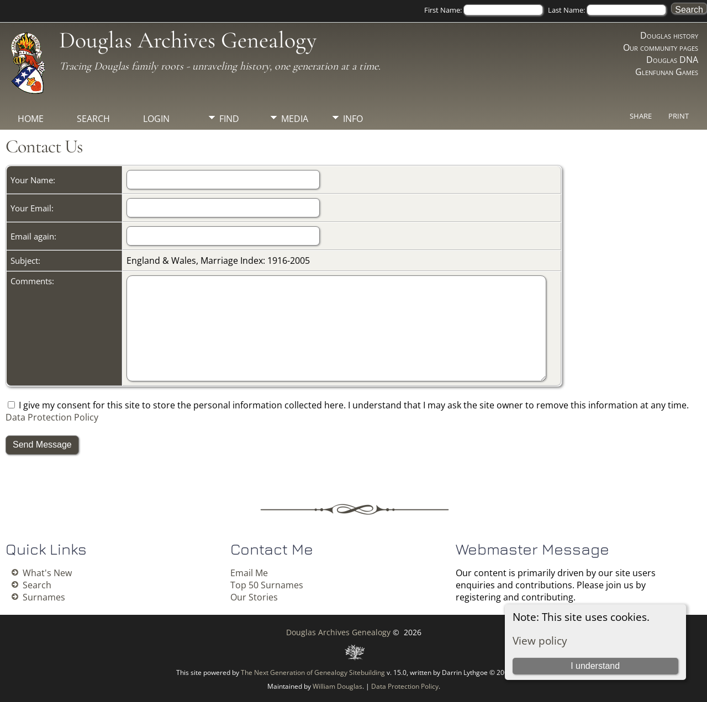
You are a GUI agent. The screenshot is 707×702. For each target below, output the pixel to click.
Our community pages (660, 47)
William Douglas (337, 686)
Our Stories (254, 597)
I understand (595, 666)
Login (156, 119)
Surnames (44, 597)
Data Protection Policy (52, 417)
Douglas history (669, 35)
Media (294, 119)
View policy (540, 640)
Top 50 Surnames (266, 585)
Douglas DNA (672, 60)
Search (93, 119)
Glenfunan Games (666, 72)
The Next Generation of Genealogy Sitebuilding (313, 672)
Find (229, 119)
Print (678, 116)
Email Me (249, 573)
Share (641, 116)
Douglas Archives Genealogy (187, 40)
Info (353, 119)
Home (31, 119)
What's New (47, 573)
